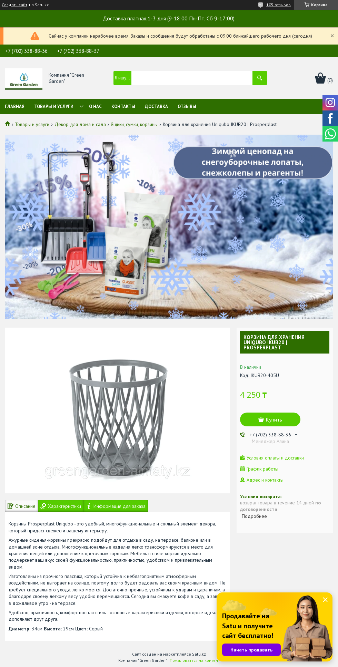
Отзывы (187, 106)
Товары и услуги (53, 106)
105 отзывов (278, 4)
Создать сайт (14, 4)
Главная (14, 106)
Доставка (156, 106)
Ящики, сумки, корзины (134, 124)
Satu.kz (199, 654)
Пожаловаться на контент (195, 660)
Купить (274, 419)
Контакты (123, 106)
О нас (95, 106)
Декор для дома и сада (80, 124)
